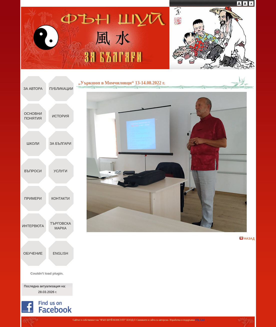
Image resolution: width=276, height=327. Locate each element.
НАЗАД (247, 238)
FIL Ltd (199, 319)
